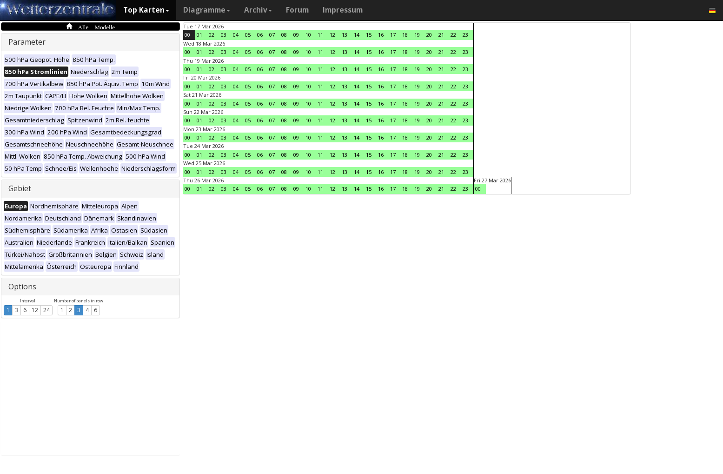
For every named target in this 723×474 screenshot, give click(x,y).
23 (465, 34)
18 (405, 34)
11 (320, 34)
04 (236, 34)
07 (272, 34)
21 (441, 34)
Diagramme (206, 10)
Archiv (258, 10)
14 (356, 34)
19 (417, 34)
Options (22, 286)
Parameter (27, 42)
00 (187, 34)
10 (308, 34)
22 (453, 34)
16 (381, 34)
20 (429, 34)
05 (248, 34)
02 (211, 34)
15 (368, 34)
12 (35, 310)
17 (393, 34)
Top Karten (146, 10)
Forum (297, 10)
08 (284, 34)
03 (223, 34)
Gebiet (19, 188)
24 (46, 310)
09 (296, 34)
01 (199, 34)
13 (344, 34)
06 (260, 34)
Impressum (343, 10)
